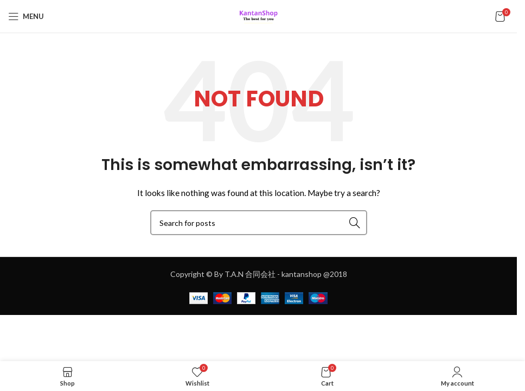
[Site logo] (258, 15)
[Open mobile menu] (26, 16)
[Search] (258, 222)
